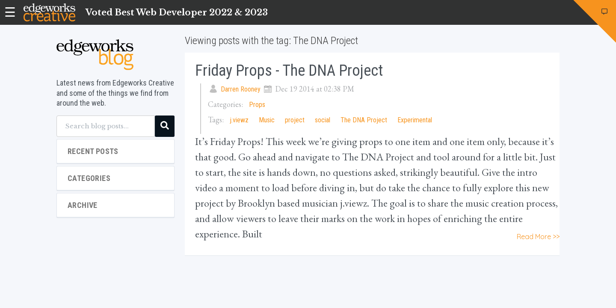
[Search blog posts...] (105, 126)
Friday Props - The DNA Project (289, 71)
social (322, 120)
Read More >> (538, 236)
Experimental (414, 120)
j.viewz (239, 120)
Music (267, 120)
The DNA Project (364, 120)
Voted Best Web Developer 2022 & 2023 (177, 12)
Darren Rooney (241, 89)
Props (257, 105)
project (295, 120)
